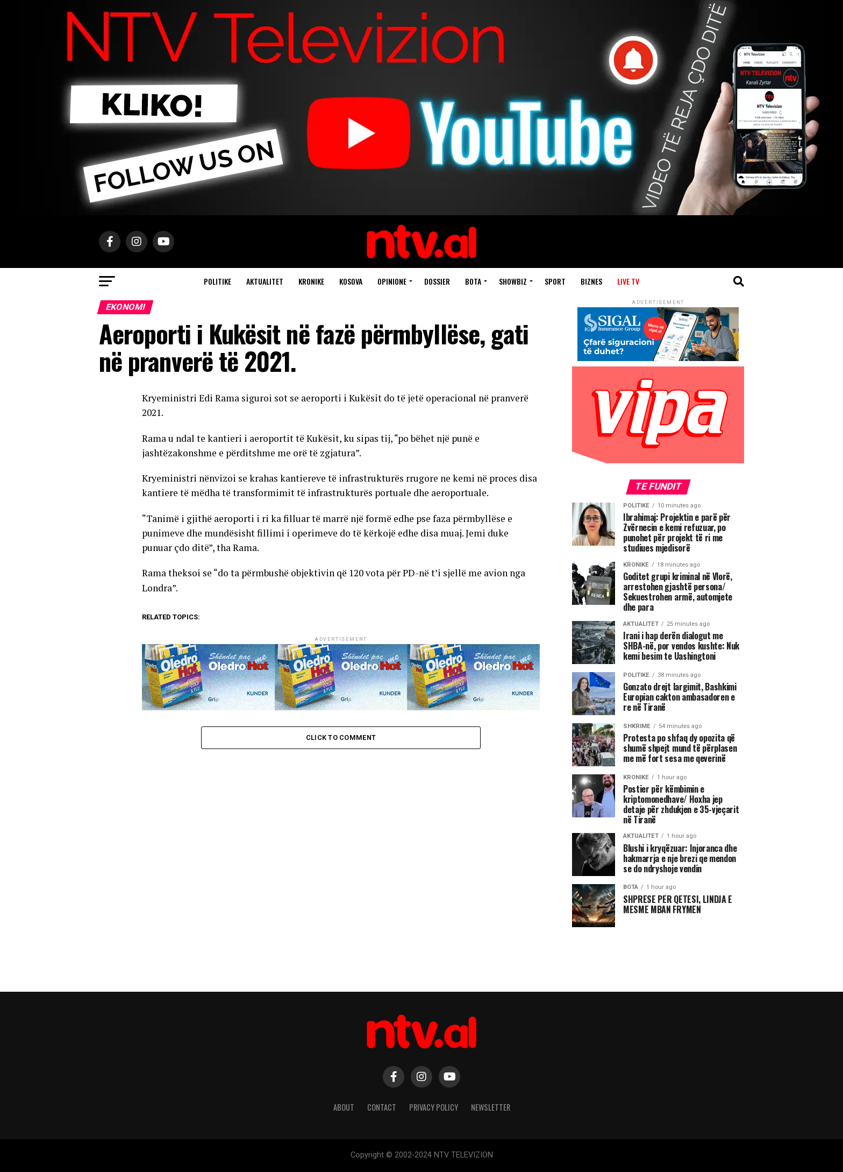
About (343, 1107)
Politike (217, 281)
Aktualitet (264, 281)
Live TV (628, 281)
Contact (381, 1107)
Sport (555, 281)
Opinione (391, 281)
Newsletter (490, 1107)
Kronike (311, 281)
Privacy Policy (433, 1107)
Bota (473, 281)
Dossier (437, 281)
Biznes (591, 281)
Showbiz (513, 281)
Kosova (350, 281)
